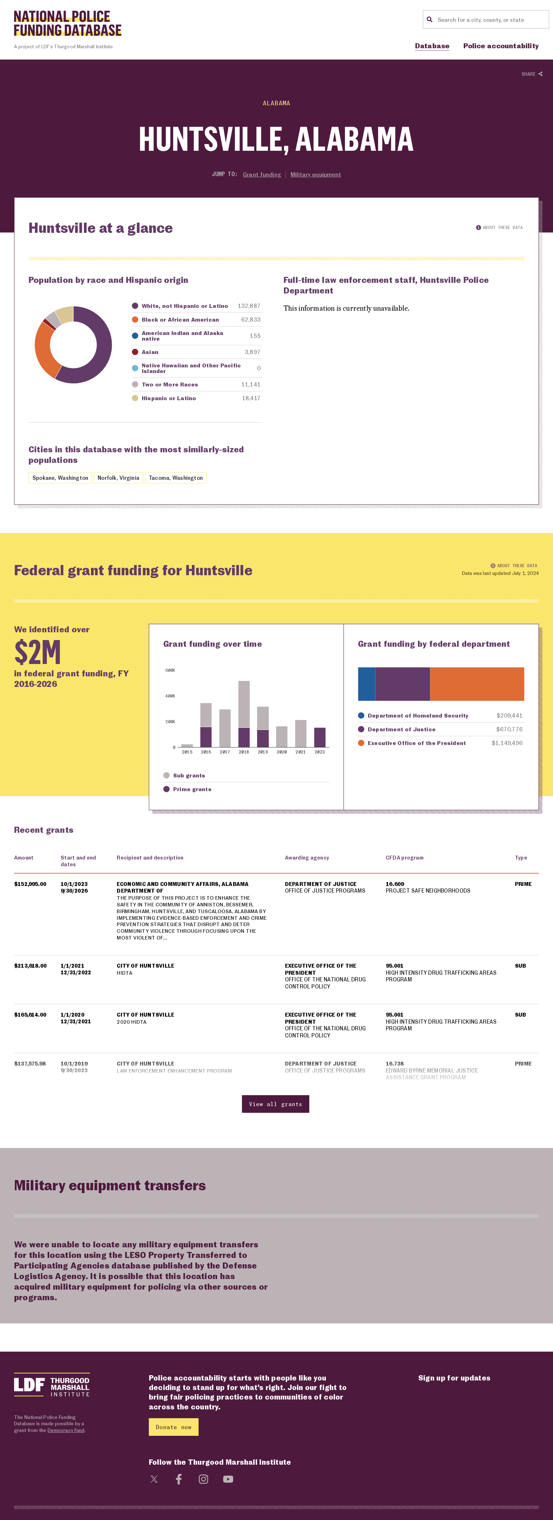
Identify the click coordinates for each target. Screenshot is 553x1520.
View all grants (276, 1106)
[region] (276, 986)
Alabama (276, 103)
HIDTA (125, 974)
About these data (499, 227)
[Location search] (492, 19)
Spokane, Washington (61, 477)
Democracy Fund (66, 1432)
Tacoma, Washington (179, 477)
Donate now (174, 1429)
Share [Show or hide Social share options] (531, 74)
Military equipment (315, 174)
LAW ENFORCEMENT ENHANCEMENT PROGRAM (175, 1072)
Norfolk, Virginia (120, 477)
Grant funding (262, 174)
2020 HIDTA (132, 1023)
